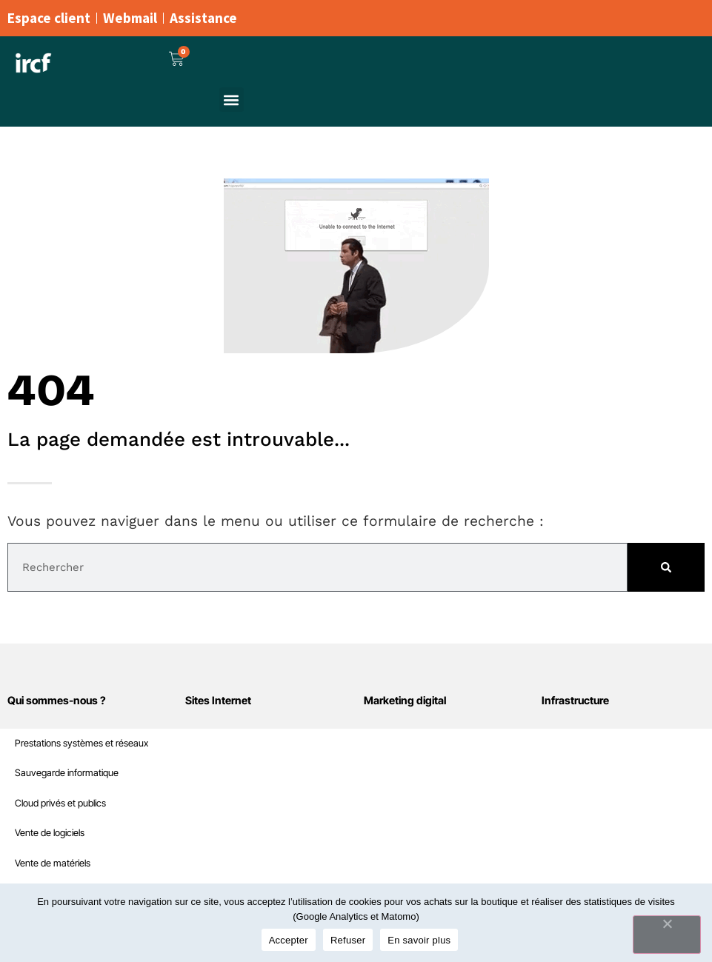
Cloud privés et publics (60, 803)
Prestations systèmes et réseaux (81, 743)
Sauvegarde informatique (67, 772)
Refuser (347, 940)
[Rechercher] (666, 567)
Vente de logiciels (49, 832)
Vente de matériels (52, 863)
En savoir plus (418, 940)
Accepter (288, 940)
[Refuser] (667, 934)
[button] (231, 99)
